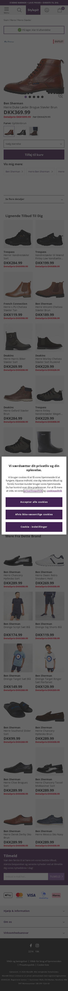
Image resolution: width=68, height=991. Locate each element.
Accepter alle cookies (34, 502)
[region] (34, 495)
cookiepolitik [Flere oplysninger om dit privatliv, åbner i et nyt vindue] (54, 490)
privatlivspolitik (33, 490)
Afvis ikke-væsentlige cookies (34, 514)
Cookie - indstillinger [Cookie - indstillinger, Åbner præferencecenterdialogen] (34, 526)
